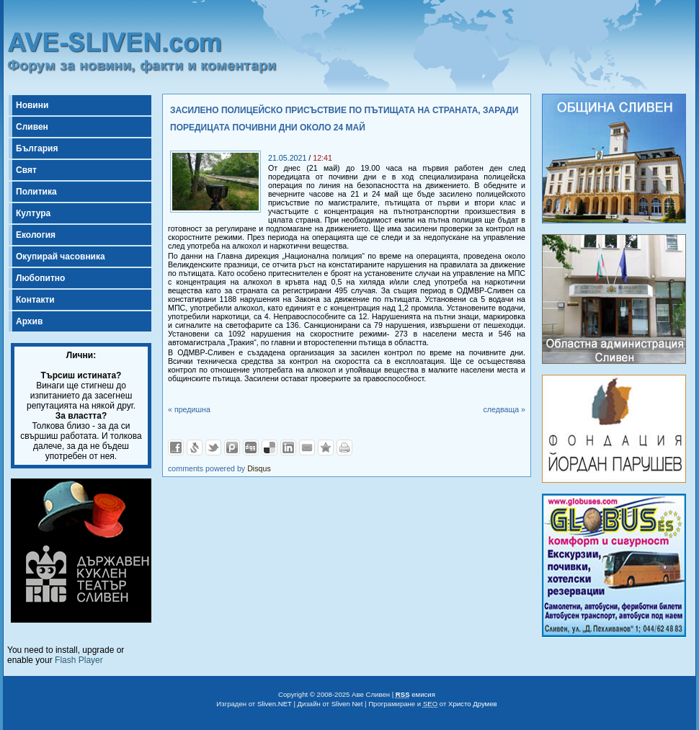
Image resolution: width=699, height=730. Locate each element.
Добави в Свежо (194, 447)
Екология (35, 235)
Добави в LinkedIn (288, 447)
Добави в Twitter (213, 447)
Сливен (32, 127)
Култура (33, 213)
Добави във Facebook (176, 447)
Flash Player (79, 660)
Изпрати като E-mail (307, 447)
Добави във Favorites (326, 447)
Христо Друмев (472, 704)
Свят (26, 170)
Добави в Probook (232, 447)
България (37, 148)
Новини (32, 105)
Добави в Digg (251, 447)
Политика (36, 192)
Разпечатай (344, 447)
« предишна (189, 409)
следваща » (504, 409)
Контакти (35, 300)
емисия (415, 694)
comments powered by (219, 468)
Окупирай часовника (60, 257)
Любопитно (40, 278)
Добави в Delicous (269, 447)
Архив (29, 321)
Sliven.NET (274, 704)
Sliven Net (347, 704)
